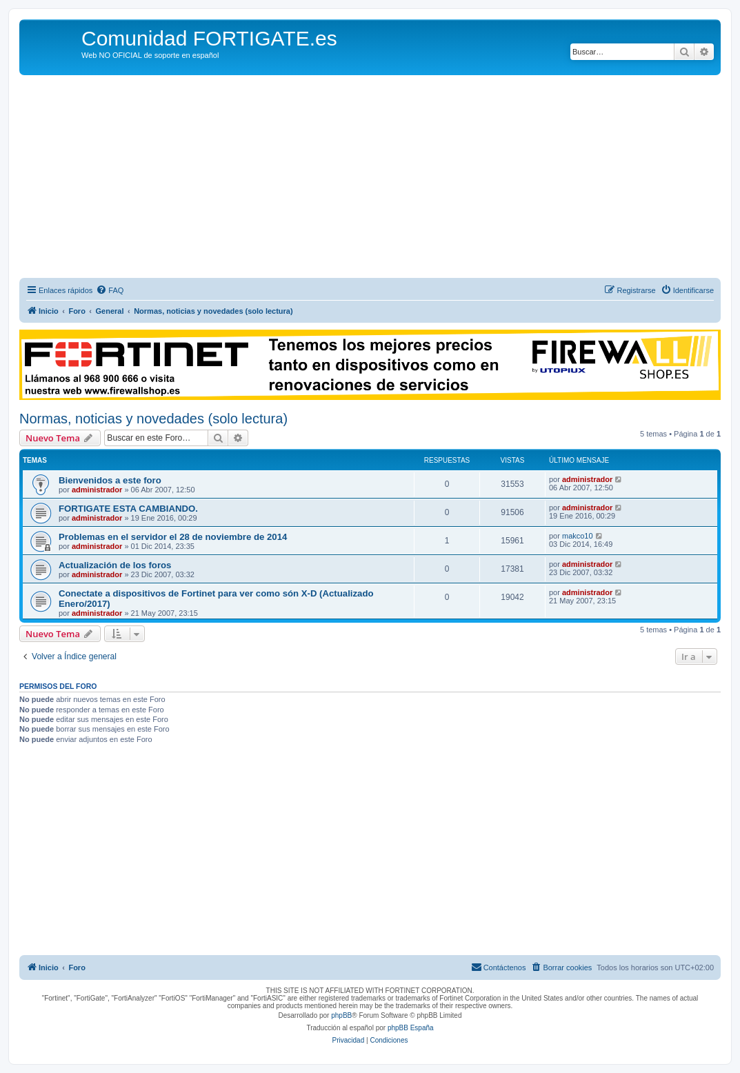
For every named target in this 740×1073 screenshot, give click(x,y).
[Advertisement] (370, 178)
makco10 (577, 536)
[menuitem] (109, 290)
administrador (97, 489)
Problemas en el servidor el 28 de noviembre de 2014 (173, 537)
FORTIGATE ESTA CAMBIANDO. (128, 508)
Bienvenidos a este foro (110, 480)
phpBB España (411, 1028)
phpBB (341, 1015)
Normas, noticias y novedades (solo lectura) (153, 418)
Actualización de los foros (115, 565)
